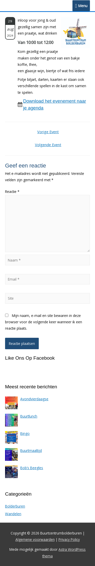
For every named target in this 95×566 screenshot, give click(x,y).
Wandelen (13, 513)
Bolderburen (15, 506)
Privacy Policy (69, 539)
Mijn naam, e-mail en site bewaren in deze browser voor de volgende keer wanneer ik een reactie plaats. (43, 322)
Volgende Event (48, 144)
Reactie (12, 191)
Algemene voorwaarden (35, 539)
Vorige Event (48, 131)
